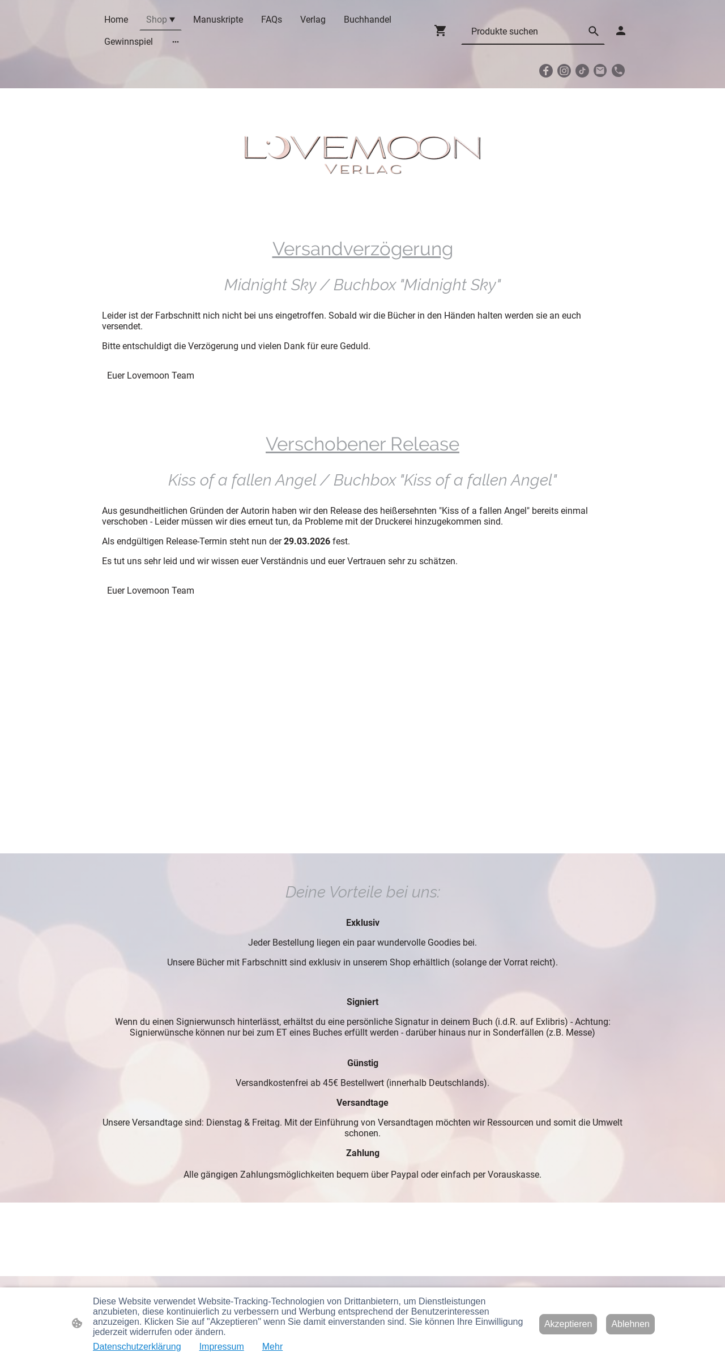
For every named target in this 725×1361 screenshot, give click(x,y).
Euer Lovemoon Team (150, 375)
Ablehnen (630, 1324)
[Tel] (618, 71)
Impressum (221, 1346)
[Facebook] (546, 71)
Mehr (272, 1346)
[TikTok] (582, 71)
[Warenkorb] (443, 30)
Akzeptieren (568, 1324)
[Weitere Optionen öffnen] (175, 42)
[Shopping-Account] (621, 30)
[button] (593, 31)
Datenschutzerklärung (137, 1346)
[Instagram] (564, 71)
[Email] (600, 71)
